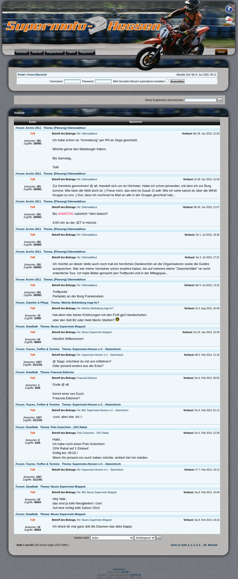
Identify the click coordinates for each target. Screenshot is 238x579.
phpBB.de (135, 575)
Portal (21, 74)
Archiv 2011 (33, 127)
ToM (32, 133)
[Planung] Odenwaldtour (70, 127)
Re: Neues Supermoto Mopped (94, 332)
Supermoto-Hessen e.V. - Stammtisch (96, 349)
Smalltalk (32, 326)
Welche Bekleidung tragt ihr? (80, 302)
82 (205, 545)
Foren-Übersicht (37, 74)
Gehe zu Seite (179, 545)
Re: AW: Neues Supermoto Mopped (97, 492)
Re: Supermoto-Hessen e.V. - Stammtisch (100, 355)
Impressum (119, 569)
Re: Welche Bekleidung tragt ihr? (95, 308)
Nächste (213, 545)
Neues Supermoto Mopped (68, 326)
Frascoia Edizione (62, 372)
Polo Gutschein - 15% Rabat (69, 427)
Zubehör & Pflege (37, 302)
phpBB (124, 572)
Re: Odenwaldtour (87, 133)
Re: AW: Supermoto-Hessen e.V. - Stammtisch (102, 410)
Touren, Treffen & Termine (43, 349)
